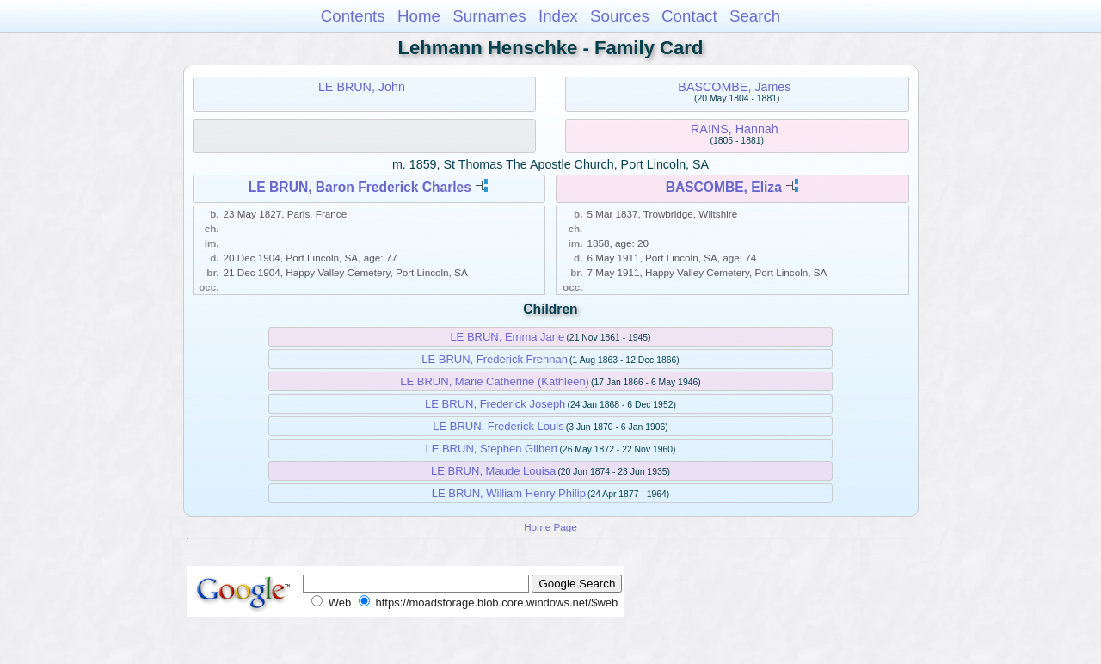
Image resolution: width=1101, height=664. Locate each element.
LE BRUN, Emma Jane (507, 336)
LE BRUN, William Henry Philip (509, 493)
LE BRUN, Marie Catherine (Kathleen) (494, 381)
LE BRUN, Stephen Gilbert (491, 448)
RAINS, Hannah (734, 129)
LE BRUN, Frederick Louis (498, 426)
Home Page (550, 526)
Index (558, 16)
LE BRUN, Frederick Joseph (495, 403)
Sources (619, 16)
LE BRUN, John (361, 87)
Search (754, 16)
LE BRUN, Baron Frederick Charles (360, 187)
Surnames (489, 16)
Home (418, 16)
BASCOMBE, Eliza (724, 187)
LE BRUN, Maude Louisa (493, 470)
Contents (353, 16)
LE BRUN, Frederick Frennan (494, 359)
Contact (689, 16)
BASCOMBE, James (734, 87)
